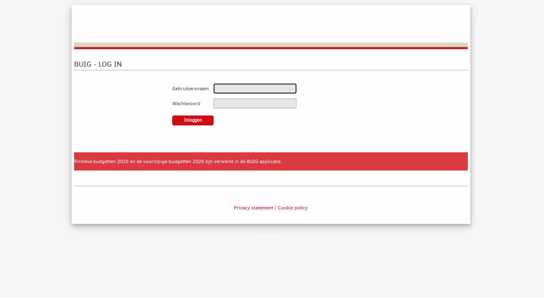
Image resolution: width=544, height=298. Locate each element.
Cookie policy (293, 207)
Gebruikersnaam (190, 88)
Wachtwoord (186, 103)
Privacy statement (253, 207)
